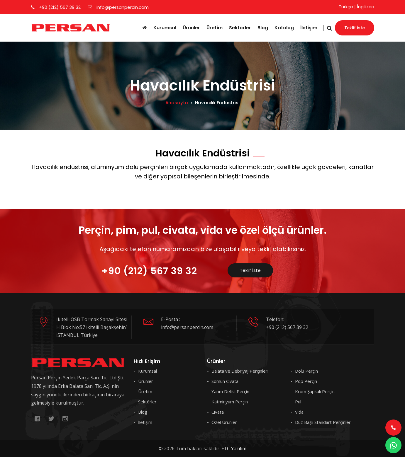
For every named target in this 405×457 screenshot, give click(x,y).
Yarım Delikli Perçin (230, 391)
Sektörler (240, 27)
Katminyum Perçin (229, 402)
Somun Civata (224, 381)
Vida (299, 412)
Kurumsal (164, 27)
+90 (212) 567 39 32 (56, 7)
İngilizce (365, 7)
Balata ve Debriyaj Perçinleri (239, 371)
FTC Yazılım (233, 448)
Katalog (284, 27)
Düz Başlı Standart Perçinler (323, 422)
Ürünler (191, 27)
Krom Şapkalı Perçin (315, 391)
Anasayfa (176, 103)
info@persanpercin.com (118, 7)
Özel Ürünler (224, 422)
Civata (217, 412)
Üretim (214, 27)
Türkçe (346, 7)
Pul (298, 402)
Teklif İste (354, 28)
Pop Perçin (306, 381)
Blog (262, 27)
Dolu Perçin (306, 371)
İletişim (308, 27)
